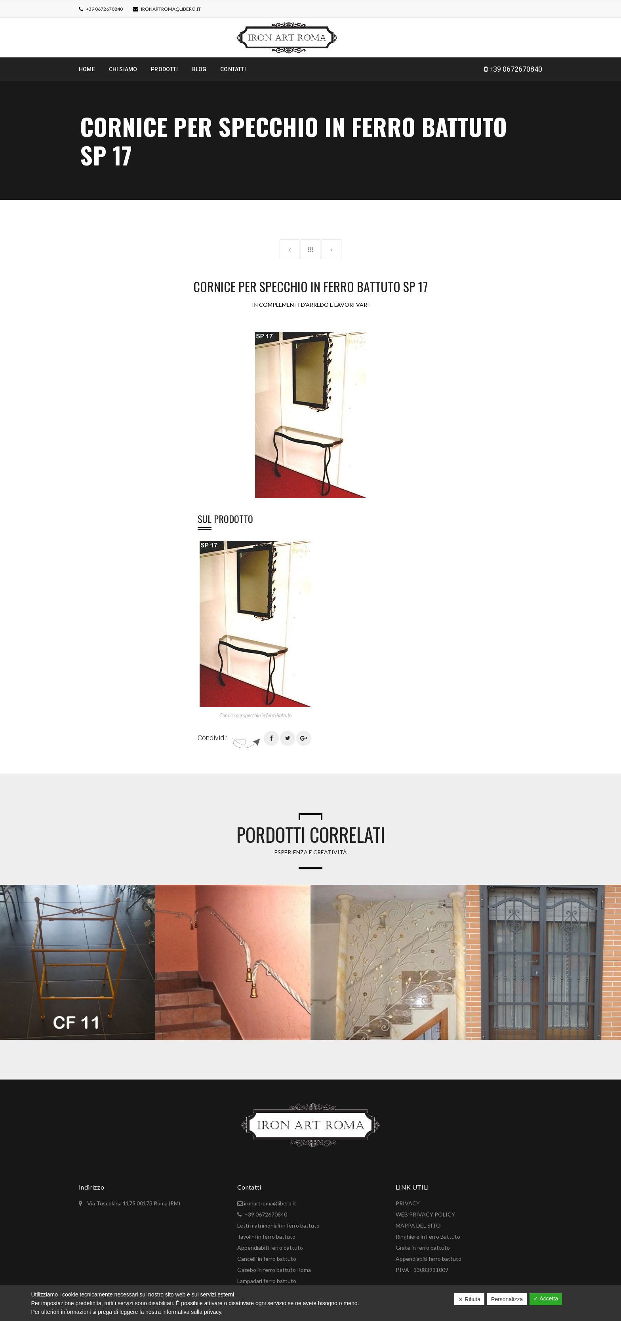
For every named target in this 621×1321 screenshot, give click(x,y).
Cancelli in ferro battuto (266, 1258)
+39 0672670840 (104, 9)
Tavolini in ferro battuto (266, 1236)
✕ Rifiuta (469, 1299)
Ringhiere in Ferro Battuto (428, 1236)
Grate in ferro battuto (423, 1247)
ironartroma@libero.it (171, 9)
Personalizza (507, 1299)
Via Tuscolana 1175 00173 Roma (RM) (133, 1203)
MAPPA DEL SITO (418, 1225)
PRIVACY (408, 1203)
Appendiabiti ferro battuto (270, 1247)
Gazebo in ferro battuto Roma (274, 1269)
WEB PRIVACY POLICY (425, 1214)
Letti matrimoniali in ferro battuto (278, 1225)
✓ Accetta (545, 1298)
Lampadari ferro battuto (266, 1280)
